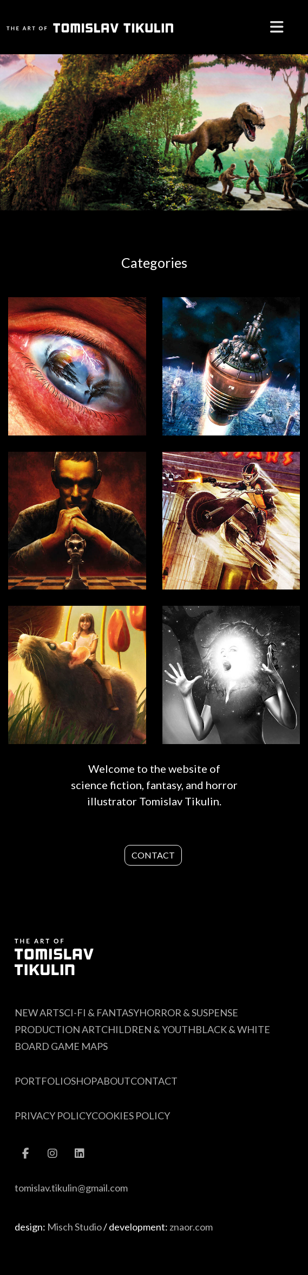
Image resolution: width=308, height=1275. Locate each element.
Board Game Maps (61, 1046)
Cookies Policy (130, 1116)
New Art (37, 1012)
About (113, 1081)
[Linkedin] (79, 1149)
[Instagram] (52, 1149)
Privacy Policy (53, 1116)
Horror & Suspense (188, 1012)
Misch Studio (74, 1227)
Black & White (232, 1029)
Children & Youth (148, 1029)
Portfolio (43, 1081)
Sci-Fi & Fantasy (99, 1012)
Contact (153, 855)
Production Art (58, 1029)
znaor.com (191, 1227)
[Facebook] (25, 1149)
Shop (84, 1081)
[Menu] (277, 27)
